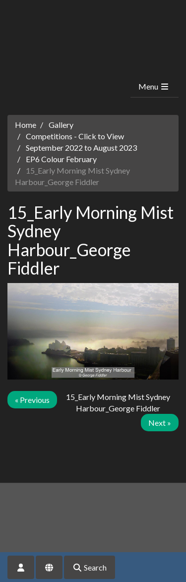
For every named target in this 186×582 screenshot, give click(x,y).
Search (89, 567)
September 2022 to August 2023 (81, 147)
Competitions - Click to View (75, 136)
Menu (154, 86)
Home (25, 124)
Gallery (61, 124)
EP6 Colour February (61, 159)
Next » (159, 422)
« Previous (32, 399)
